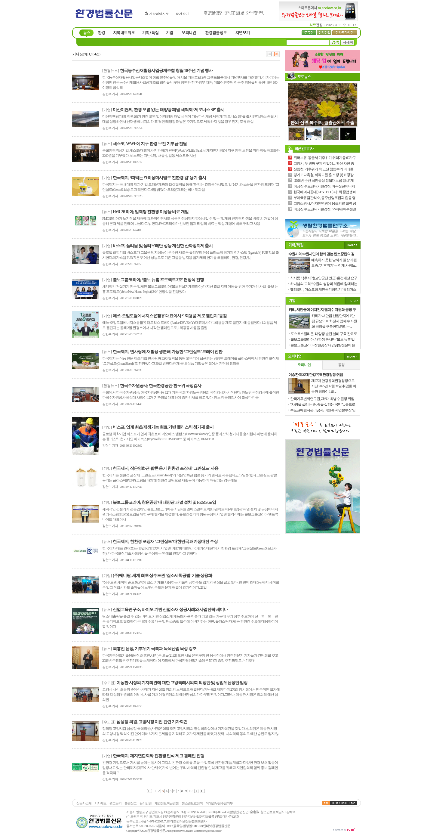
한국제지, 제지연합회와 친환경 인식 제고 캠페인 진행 (158, 756)
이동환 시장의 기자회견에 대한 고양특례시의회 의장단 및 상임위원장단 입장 (181, 682)
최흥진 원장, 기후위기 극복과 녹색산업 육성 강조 (154, 648)
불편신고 (130, 803)
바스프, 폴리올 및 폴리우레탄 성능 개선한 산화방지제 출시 (163, 245)
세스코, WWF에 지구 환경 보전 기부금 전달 (150, 143)
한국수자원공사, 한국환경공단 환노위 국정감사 (160, 385)
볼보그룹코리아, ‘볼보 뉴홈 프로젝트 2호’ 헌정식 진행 (158, 279)
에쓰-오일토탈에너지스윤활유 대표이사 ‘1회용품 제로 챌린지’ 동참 (170, 316)
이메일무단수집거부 (219, 803)
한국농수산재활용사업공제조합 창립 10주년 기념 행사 (166, 70)
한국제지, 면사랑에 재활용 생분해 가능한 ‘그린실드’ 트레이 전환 (167, 351)
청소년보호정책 (192, 803)
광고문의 (115, 803)
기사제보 (100, 803)
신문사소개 (83, 803)
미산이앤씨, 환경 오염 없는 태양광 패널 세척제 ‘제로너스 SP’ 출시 (168, 109)
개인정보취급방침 (167, 803)
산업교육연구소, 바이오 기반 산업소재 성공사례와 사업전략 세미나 (170, 609)
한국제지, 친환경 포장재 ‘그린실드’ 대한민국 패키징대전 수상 (165, 541)
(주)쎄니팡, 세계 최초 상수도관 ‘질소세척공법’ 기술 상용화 (162, 575)
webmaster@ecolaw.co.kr (207, 830)
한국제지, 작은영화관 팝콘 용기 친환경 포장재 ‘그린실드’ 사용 (165, 468)
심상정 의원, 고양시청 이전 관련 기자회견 (151, 722)
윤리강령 (146, 803)
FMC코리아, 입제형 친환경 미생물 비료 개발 (151, 211)
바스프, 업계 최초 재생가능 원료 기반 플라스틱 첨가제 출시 (163, 427)
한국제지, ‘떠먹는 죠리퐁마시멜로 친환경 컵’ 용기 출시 (159, 177)
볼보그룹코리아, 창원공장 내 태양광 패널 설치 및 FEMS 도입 (164, 502)
